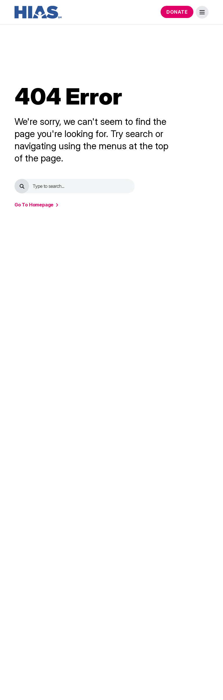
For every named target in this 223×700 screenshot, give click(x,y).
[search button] (22, 186)
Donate (177, 12)
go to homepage (34, 205)
